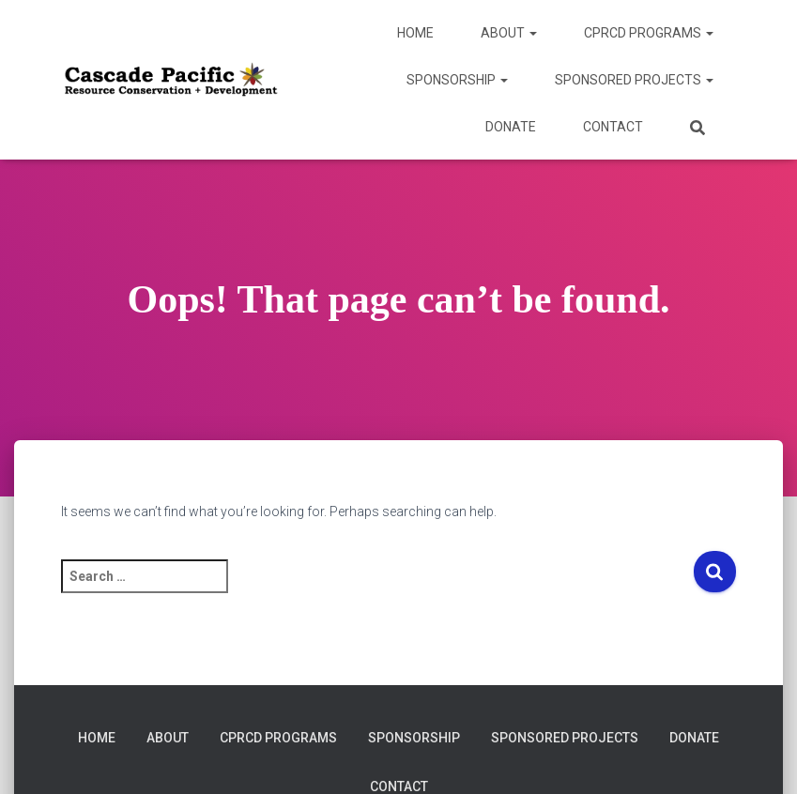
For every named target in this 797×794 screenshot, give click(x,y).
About (509, 32)
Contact (613, 126)
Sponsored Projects (634, 79)
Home (415, 32)
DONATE (510, 126)
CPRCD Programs (648, 32)
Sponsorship (457, 79)
